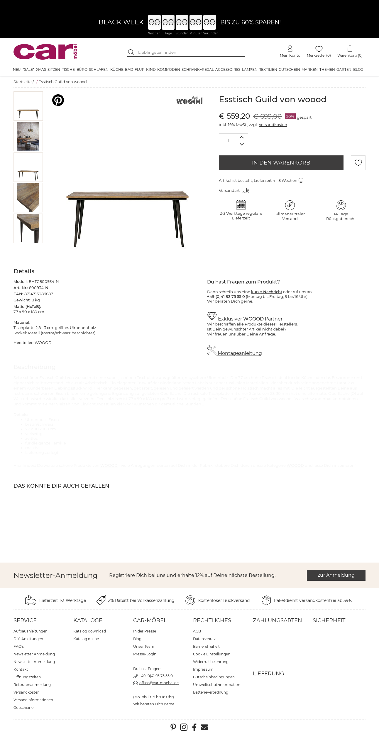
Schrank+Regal (198, 69)
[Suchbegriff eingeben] (190, 52)
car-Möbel (150, 620)
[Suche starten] (131, 52)
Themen (327, 69)
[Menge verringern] (242, 144)
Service (25, 620)
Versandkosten (273, 124)
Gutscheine (23, 707)
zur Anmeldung (336, 575)
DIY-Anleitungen (28, 639)
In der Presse (144, 631)
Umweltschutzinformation (216, 684)
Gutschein (289, 69)
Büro (82, 69)
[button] (28, 106)
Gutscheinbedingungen (214, 677)
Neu (17, 69)
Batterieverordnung (210, 692)
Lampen (250, 69)
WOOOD (253, 319)
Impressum (203, 669)
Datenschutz (204, 639)
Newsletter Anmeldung (34, 654)
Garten (343, 69)
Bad (129, 69)
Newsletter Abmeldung (34, 662)
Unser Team (143, 646)
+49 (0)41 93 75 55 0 (156, 676)
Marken (310, 69)
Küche (116, 69)
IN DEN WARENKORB (281, 163)
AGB (197, 631)
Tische (68, 69)
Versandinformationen (33, 700)
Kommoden (168, 69)
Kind (150, 69)
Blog (358, 69)
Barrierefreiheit (206, 646)
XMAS (41, 69)
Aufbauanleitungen (30, 631)
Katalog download (89, 631)
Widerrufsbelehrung (211, 662)
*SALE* (28, 69)
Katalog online (86, 639)
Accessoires (227, 69)
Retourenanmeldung (32, 684)
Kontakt (20, 669)
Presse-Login (144, 654)
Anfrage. (267, 334)
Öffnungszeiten (27, 677)
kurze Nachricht (266, 291)
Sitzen (54, 69)
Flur (139, 69)
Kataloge (87, 620)
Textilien (268, 69)
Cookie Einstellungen (211, 654)
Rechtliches (212, 620)
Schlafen (98, 69)
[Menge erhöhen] (242, 137)
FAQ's (18, 646)
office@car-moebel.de (159, 683)
